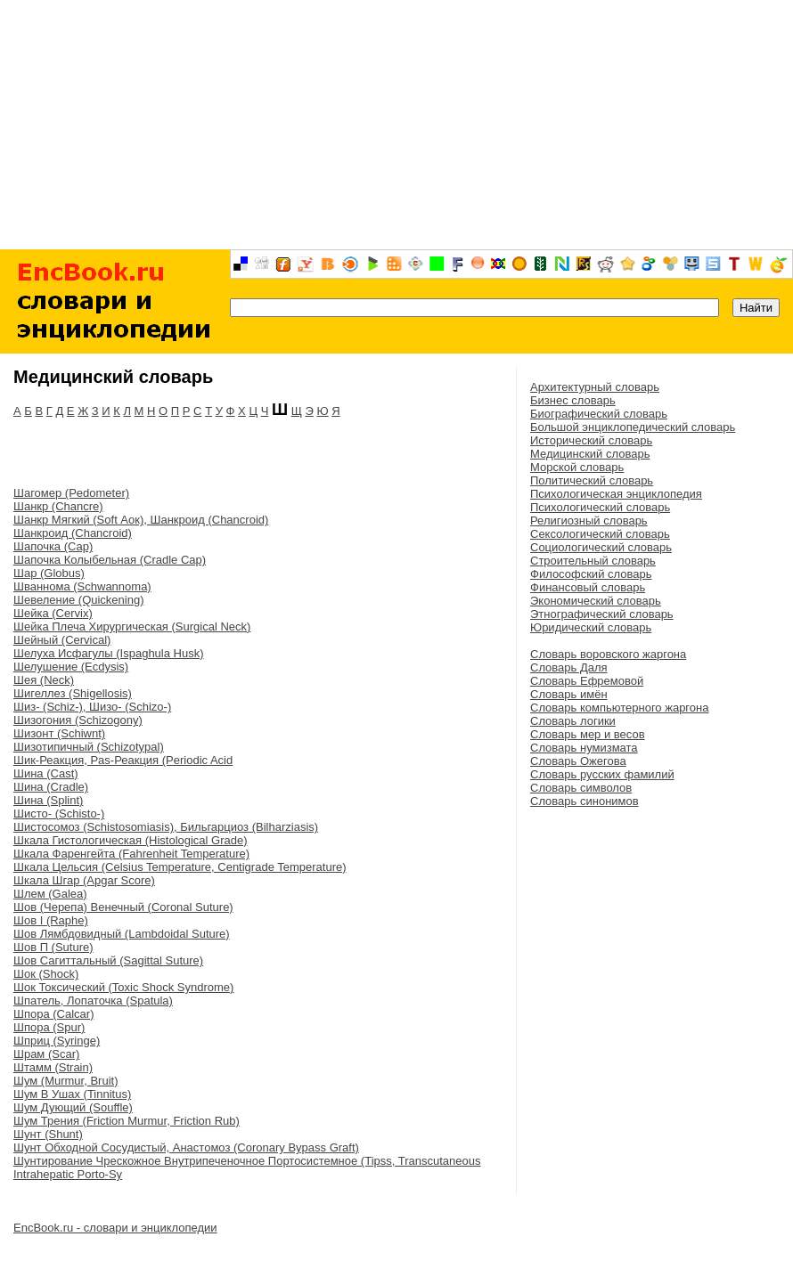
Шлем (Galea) (50, 893)
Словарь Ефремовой (586, 680)
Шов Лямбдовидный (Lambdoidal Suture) (121, 933)
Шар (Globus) (49, 573)
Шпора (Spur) (49, 1027)
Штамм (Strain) (53, 1067)
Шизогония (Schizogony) (78, 720)
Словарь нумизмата (584, 747)
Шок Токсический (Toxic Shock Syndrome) (123, 987)
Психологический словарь (600, 507)
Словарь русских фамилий (602, 774)
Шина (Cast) (45, 773)
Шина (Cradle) (50, 786)
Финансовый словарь (587, 587)
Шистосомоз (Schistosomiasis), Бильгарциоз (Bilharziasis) (165, 827)
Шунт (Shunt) (48, 1134)
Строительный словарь (593, 560)
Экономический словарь (595, 600)
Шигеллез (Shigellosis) (72, 693)
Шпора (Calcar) (53, 1014)
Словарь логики (573, 721)
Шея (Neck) (43, 680)
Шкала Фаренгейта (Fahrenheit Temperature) (131, 853)
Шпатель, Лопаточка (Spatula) (93, 1000)
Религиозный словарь (589, 520)
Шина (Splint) (48, 800)
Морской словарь (577, 467)
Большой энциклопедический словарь (632, 427)
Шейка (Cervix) (53, 613)
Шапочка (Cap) (53, 546)
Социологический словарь (601, 547)
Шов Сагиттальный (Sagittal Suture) (108, 960)
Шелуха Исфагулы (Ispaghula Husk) (108, 653)
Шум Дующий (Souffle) (73, 1107)
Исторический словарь (591, 440)
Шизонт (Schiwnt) (59, 733)
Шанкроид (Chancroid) (72, 533)
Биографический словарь (598, 413)
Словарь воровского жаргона (608, 654)
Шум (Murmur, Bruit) (66, 1080)
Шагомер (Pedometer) (71, 493)
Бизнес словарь (573, 400)
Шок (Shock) (45, 973)
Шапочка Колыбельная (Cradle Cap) (109, 559)
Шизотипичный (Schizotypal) (88, 746)
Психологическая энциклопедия (616, 493)
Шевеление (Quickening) (78, 599)
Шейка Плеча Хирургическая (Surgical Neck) (131, 626)
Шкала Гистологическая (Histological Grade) (130, 840)
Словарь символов (581, 787)
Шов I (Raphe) (50, 920)
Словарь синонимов (584, 801)
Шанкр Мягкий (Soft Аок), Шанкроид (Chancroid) (140, 519)
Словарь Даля (569, 667)
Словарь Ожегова (578, 761)
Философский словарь (590, 574)
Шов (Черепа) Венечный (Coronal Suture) (123, 907)
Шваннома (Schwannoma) (82, 586)
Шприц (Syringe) (56, 1040)
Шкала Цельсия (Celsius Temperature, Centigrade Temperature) (180, 867)
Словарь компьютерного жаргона (619, 707)
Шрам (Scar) (46, 1054)
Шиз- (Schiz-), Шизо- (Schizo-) (92, 706)
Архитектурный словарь (594, 387)
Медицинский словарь (590, 453)
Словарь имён (569, 694)
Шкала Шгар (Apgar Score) (84, 880)
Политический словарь (591, 480)
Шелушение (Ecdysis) (70, 666)
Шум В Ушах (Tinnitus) (72, 1094)
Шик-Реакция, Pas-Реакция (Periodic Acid (123, 760)
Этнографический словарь (602, 614)
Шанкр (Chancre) (58, 506)
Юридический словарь (590, 627)
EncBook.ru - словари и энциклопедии (115, 1227)
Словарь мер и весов (587, 734)
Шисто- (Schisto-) (58, 813)
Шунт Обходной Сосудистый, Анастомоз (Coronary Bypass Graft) (186, 1147)
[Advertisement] (397, 124)
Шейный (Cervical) (61, 640)
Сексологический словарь (600, 534)
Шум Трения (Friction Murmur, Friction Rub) (126, 1120)
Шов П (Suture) (53, 947)
